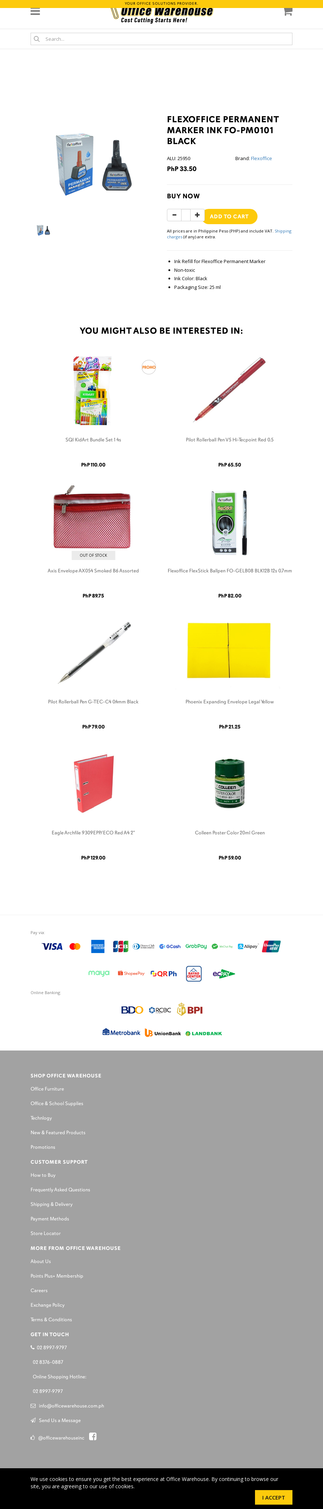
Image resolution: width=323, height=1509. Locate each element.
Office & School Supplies (57, 1104)
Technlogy (41, 1118)
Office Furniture (47, 1089)
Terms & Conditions (51, 1320)
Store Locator (46, 1233)
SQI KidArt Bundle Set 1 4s (93, 440)
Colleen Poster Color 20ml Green (230, 833)
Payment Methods (50, 1219)
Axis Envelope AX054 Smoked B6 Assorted (93, 571)
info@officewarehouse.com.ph (67, 1406)
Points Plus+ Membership (57, 1276)
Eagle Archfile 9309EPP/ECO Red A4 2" (93, 833)
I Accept (273, 1497)
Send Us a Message (56, 1420)
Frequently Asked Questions (60, 1190)
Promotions (43, 1147)
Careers (39, 1291)
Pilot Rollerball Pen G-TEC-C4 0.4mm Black (93, 702)
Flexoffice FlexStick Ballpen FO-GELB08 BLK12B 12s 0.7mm (230, 571)
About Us (41, 1261)
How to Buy (43, 1175)
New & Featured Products (58, 1133)
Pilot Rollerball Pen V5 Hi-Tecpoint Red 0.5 (230, 440)
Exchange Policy (48, 1305)
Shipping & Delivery (52, 1204)
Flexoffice (261, 158)
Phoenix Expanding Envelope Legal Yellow (230, 702)
